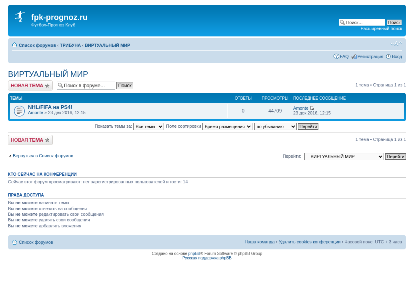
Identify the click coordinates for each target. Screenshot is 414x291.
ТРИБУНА (70, 45)
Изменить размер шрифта (396, 43)
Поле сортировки (209, 126)
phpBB (194, 253)
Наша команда (259, 241)
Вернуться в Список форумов (43, 155)
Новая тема (30, 85)
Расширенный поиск (381, 28)
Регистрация (370, 56)
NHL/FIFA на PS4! (50, 107)
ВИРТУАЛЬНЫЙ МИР (107, 45)
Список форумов (37, 45)
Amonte (35, 112)
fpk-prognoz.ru (59, 17)
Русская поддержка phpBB (207, 258)
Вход (397, 56)
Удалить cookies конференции (310, 241)
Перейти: (292, 156)
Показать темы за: (129, 126)
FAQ (344, 56)
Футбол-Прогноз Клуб (53, 24)
